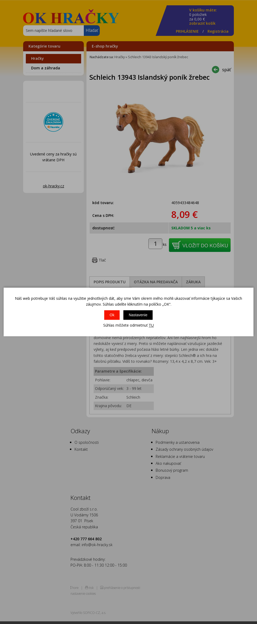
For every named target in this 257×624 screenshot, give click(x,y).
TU (151, 325)
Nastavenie (138, 315)
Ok (112, 315)
